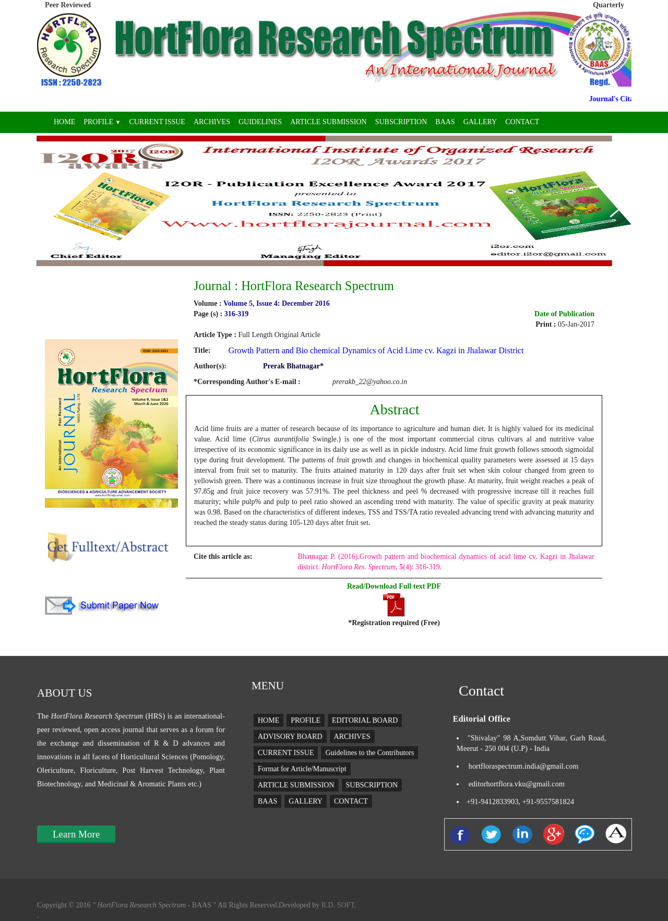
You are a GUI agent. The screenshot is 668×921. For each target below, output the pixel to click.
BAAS (445, 122)
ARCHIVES (212, 122)
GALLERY (480, 122)
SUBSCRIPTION (401, 122)
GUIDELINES (260, 122)
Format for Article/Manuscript (302, 769)
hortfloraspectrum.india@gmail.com (524, 766)
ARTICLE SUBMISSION (328, 122)
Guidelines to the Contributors (369, 753)
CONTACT (522, 122)
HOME (64, 122)
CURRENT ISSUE (157, 122)
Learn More (76, 834)
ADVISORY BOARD (290, 736)
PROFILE (102, 122)
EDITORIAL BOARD (365, 720)
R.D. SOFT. (337, 905)
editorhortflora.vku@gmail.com (517, 784)
